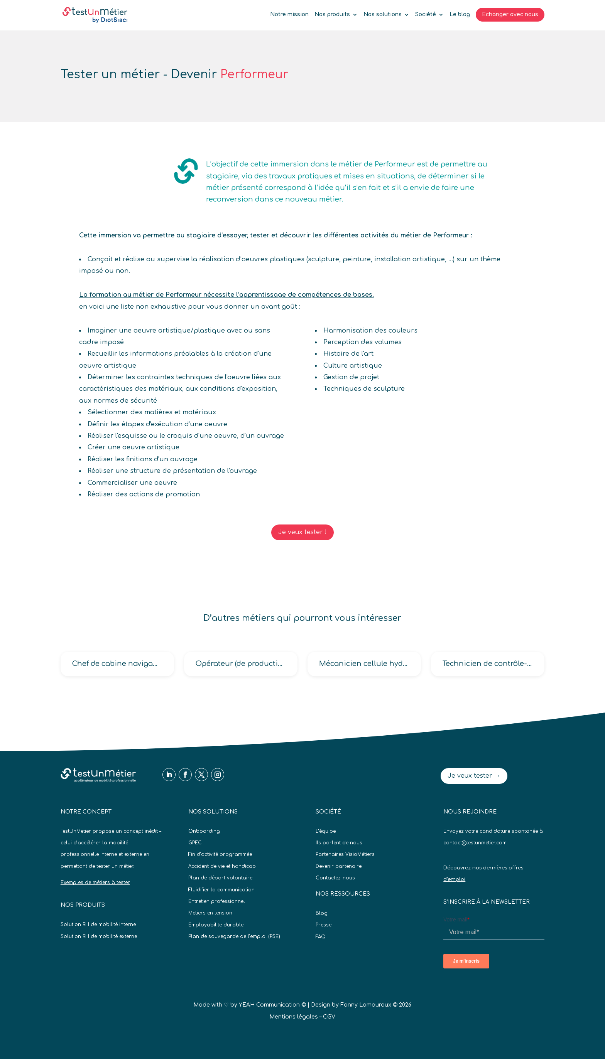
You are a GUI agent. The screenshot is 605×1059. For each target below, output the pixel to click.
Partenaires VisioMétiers (345, 854)
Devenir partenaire (339, 866)
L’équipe (326, 831)
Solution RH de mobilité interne (98, 924)
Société (425, 14)
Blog (322, 913)
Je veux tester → (474, 775)
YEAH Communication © (272, 1005)
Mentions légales (293, 1017)
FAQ (321, 937)
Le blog (460, 14)
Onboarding (204, 831)
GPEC (195, 843)
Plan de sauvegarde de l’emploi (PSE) (234, 936)
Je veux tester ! (302, 532)
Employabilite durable (215, 925)
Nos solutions (382, 14)
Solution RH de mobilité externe (99, 936)
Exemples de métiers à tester (95, 882)
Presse (323, 925)
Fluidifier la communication (221, 890)
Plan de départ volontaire (220, 878)
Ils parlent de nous (339, 843)
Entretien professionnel (216, 901)
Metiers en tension (210, 913)
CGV (329, 1017)
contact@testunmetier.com (475, 843)
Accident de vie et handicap (222, 866)
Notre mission (289, 14)
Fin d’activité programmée (220, 854)
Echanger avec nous (510, 14)
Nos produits (332, 14)
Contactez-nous (335, 878)
